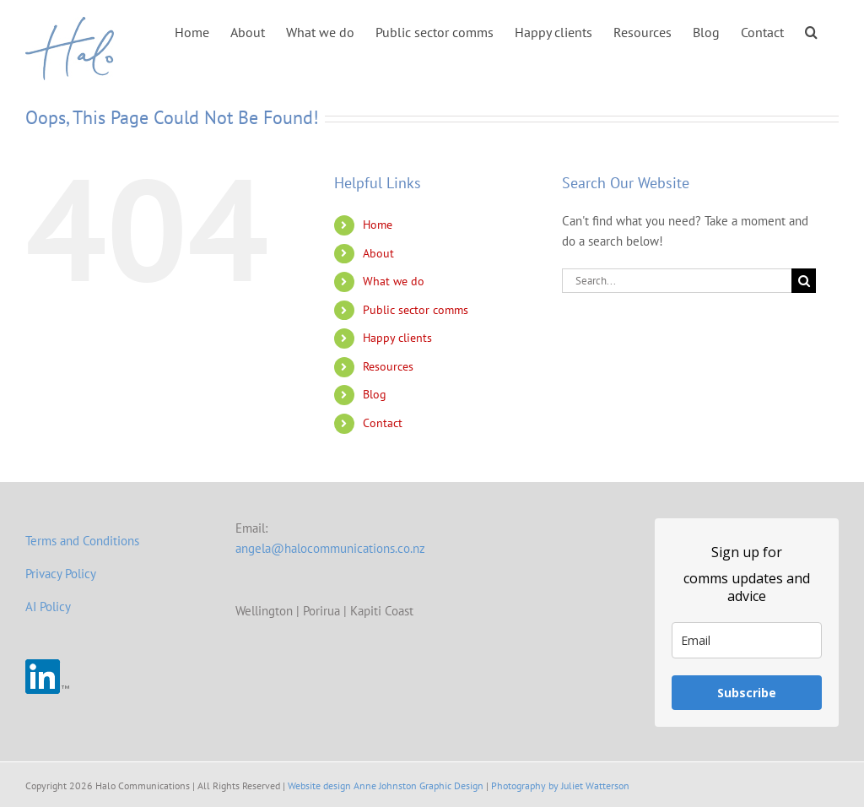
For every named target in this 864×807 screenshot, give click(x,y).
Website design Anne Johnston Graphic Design (385, 785)
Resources (388, 366)
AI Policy (48, 606)
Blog (374, 394)
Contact (382, 423)
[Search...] (676, 280)
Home (377, 224)
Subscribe (746, 693)
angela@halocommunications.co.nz (330, 548)
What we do (393, 281)
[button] (811, 31)
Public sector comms (415, 309)
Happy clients (397, 337)
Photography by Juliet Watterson (560, 785)
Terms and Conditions (82, 541)
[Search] (803, 280)
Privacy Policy (60, 574)
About (378, 253)
